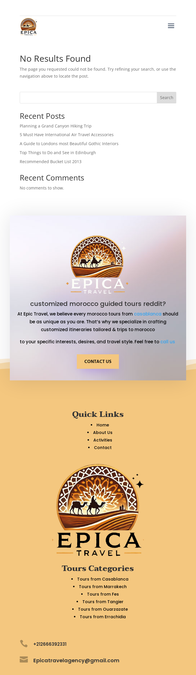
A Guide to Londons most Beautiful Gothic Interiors (69, 143)
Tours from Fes (103, 594)
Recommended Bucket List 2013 (50, 161)
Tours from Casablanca (102, 579)
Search (166, 97)
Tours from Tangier (103, 602)
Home (103, 425)
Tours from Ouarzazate (103, 609)
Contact (103, 447)
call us (168, 342)
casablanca (147, 314)
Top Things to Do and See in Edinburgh (58, 152)
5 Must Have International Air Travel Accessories (67, 134)
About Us (102, 432)
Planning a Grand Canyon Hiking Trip (56, 126)
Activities (102, 440)
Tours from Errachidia (103, 617)
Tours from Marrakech (103, 587)
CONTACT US (97, 362)
